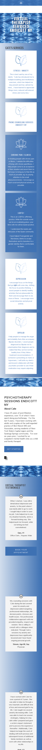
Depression (21, 278)
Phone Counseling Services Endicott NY (21, 123)
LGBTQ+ (21, 213)
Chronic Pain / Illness (21, 154)
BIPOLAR (21, 332)
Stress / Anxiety (21, 70)
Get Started (14, 449)
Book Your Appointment (21, 551)
